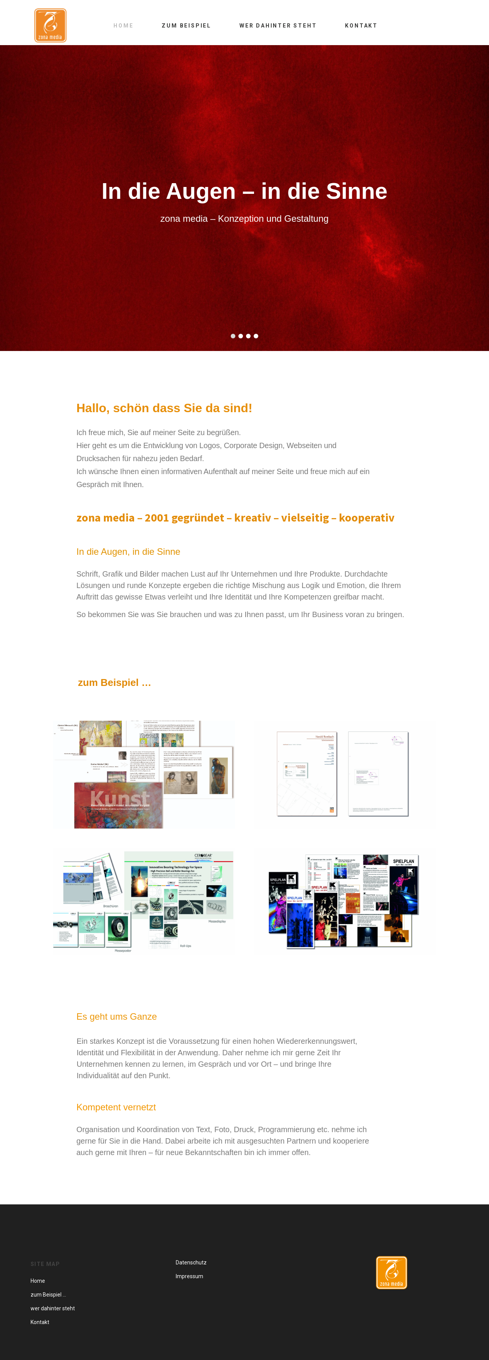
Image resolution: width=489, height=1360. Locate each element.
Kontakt (361, 26)
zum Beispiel (186, 26)
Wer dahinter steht (278, 26)
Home (123, 26)
